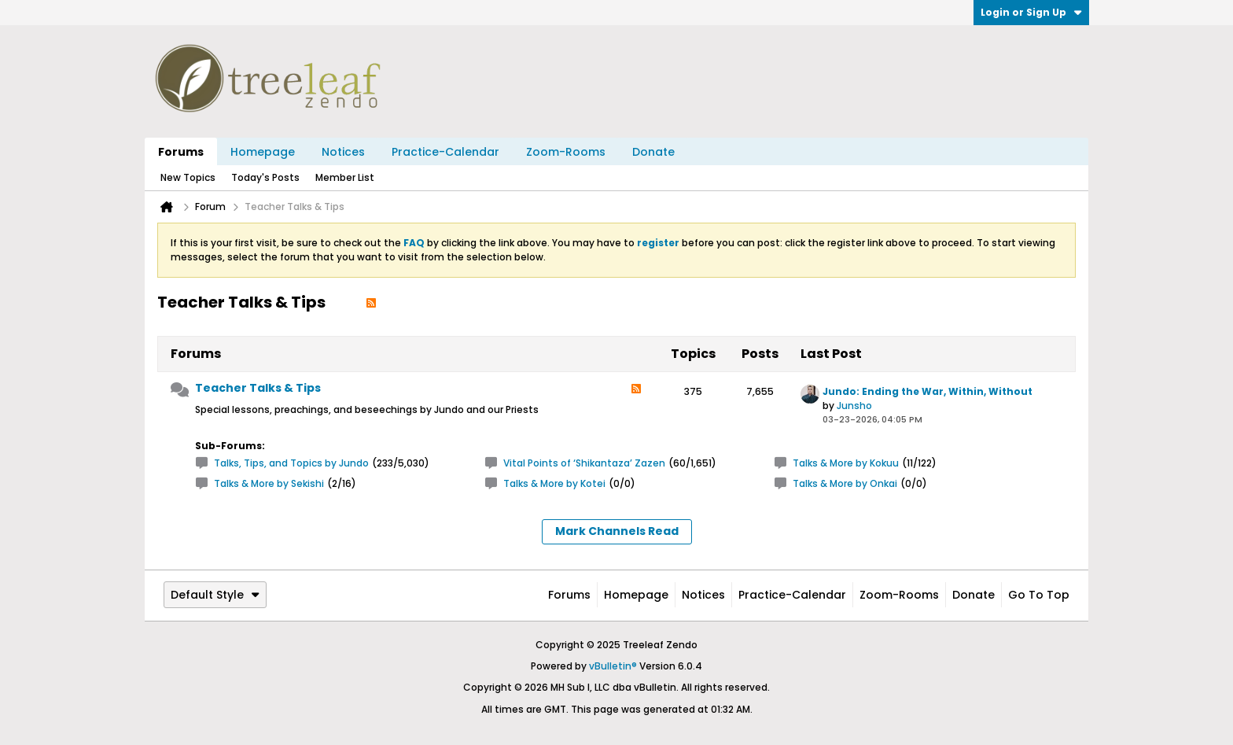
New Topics (187, 177)
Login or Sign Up (1031, 12)
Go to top (1038, 595)
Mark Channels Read (617, 531)
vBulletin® (613, 666)
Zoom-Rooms (565, 152)
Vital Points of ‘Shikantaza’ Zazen (584, 463)
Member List (344, 177)
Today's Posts (265, 177)
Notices (343, 152)
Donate (653, 152)
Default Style (215, 595)
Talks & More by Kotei (554, 483)
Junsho (854, 405)
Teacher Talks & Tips (258, 388)
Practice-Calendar (445, 152)
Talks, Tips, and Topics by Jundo (291, 463)
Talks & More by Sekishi (269, 483)
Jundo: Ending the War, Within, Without (927, 391)
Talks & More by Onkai (845, 483)
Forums (181, 152)
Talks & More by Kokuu (846, 463)
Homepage (262, 152)
